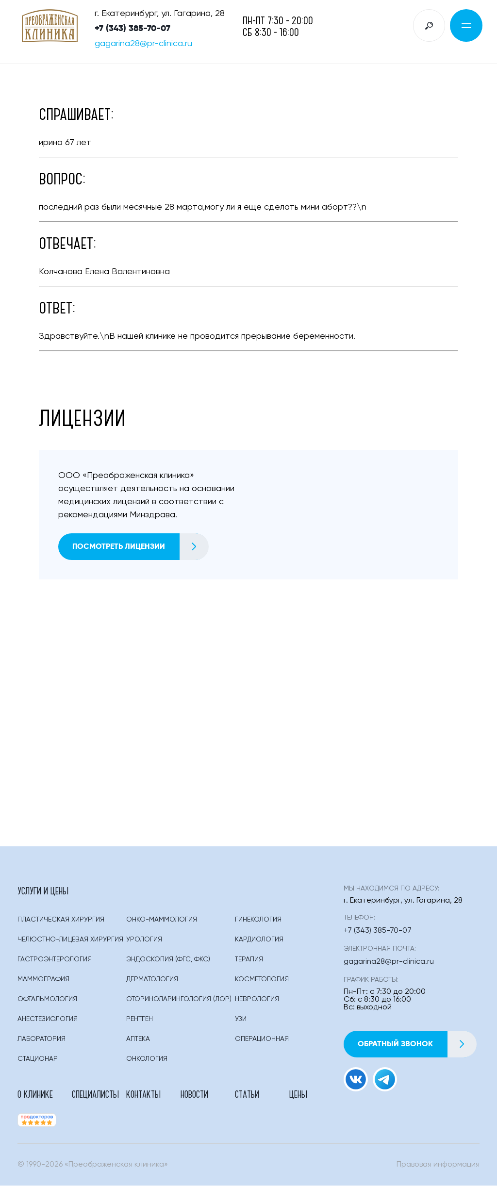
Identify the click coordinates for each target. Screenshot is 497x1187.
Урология (144, 940)
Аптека (138, 1040)
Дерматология (152, 980)
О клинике (35, 1094)
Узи (241, 1020)
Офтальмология (47, 1000)
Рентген (139, 1020)
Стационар (37, 1059)
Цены (298, 1094)
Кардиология (259, 940)
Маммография (43, 980)
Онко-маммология (161, 920)
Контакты (143, 1094)
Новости (194, 1094)
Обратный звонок (417, 1044)
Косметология (262, 980)
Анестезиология (47, 1020)
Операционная (262, 1040)
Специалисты (95, 1094)
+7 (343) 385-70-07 (132, 28)
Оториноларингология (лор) (179, 1000)
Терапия (249, 960)
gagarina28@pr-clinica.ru (143, 44)
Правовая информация (438, 1166)
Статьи (247, 1094)
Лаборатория (41, 1040)
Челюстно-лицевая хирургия (70, 940)
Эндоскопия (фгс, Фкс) (168, 960)
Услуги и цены (42, 891)
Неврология (257, 1000)
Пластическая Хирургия (60, 920)
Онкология (146, 1059)
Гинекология (258, 920)
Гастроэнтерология (54, 960)
